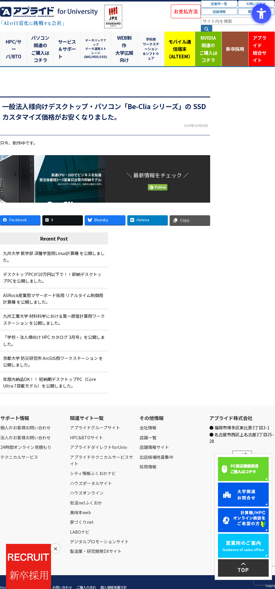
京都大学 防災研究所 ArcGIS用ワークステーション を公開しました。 (53, 351)
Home (5, 577)
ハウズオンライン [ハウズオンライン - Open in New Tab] (87, 483)
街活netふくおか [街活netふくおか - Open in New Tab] (86, 493)
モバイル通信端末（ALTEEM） (179, 44)
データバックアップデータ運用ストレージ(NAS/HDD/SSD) (96, 43)
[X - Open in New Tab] (62, 210)
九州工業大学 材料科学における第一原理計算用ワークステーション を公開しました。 (54, 309)
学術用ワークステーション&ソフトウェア (151, 43)
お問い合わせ (62, 577)
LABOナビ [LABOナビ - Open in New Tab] (79, 522)
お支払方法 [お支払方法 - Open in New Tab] (186, 11)
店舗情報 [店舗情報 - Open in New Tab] (219, 11)
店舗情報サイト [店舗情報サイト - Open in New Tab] (154, 437)
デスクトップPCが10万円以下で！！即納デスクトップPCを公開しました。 (52, 268)
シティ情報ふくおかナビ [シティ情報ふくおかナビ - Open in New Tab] (93, 464)
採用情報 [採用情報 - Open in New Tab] (148, 457)
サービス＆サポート (69, 44)
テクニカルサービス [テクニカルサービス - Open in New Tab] (19, 447)
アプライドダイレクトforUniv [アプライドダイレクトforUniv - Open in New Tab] (98, 437)
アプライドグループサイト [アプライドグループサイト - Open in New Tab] (95, 418)
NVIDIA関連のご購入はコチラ (206, 44)
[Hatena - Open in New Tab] (147, 210)
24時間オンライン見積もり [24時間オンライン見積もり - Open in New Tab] (25, 437)
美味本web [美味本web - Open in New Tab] (80, 503)
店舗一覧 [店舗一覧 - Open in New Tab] (148, 428)
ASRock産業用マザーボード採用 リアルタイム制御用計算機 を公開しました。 (53, 289)
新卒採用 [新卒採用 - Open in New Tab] (234, 44)
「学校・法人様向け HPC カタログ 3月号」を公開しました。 (54, 330)
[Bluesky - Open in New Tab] (105, 210)
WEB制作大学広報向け (124, 44)
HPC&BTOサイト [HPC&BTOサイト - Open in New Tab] (86, 428)
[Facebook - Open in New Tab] (20, 210)
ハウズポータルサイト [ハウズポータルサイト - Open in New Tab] (91, 474)
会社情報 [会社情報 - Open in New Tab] (148, 418)
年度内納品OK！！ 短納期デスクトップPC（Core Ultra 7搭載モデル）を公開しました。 (49, 373)
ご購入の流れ (86, 577)
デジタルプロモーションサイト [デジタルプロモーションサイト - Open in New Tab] (99, 532)
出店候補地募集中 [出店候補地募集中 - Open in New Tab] (156, 447)
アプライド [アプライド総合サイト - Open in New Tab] (261, 44)
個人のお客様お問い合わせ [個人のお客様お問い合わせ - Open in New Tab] (25, 418)
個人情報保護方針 (113, 577)
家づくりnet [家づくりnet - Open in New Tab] (82, 512)
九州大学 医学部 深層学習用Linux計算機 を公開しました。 (54, 247)
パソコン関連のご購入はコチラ (41, 44)
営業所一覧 (219, 3)
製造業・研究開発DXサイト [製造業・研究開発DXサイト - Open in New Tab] (96, 541)
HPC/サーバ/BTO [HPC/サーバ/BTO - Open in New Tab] (14, 44)
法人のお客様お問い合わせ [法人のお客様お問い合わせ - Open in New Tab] (25, 428)
